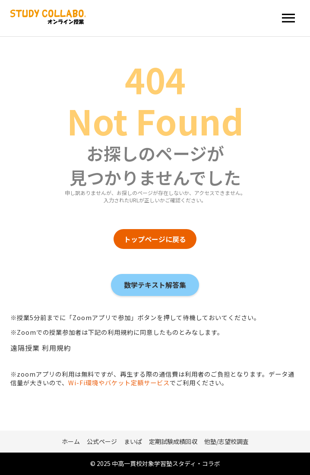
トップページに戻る (155, 239)
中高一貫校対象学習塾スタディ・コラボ (166, 463)
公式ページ (102, 441)
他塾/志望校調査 (226, 441)
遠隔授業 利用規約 (40, 348)
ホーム (71, 441)
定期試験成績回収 (173, 441)
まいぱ (133, 441)
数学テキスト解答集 (155, 285)
